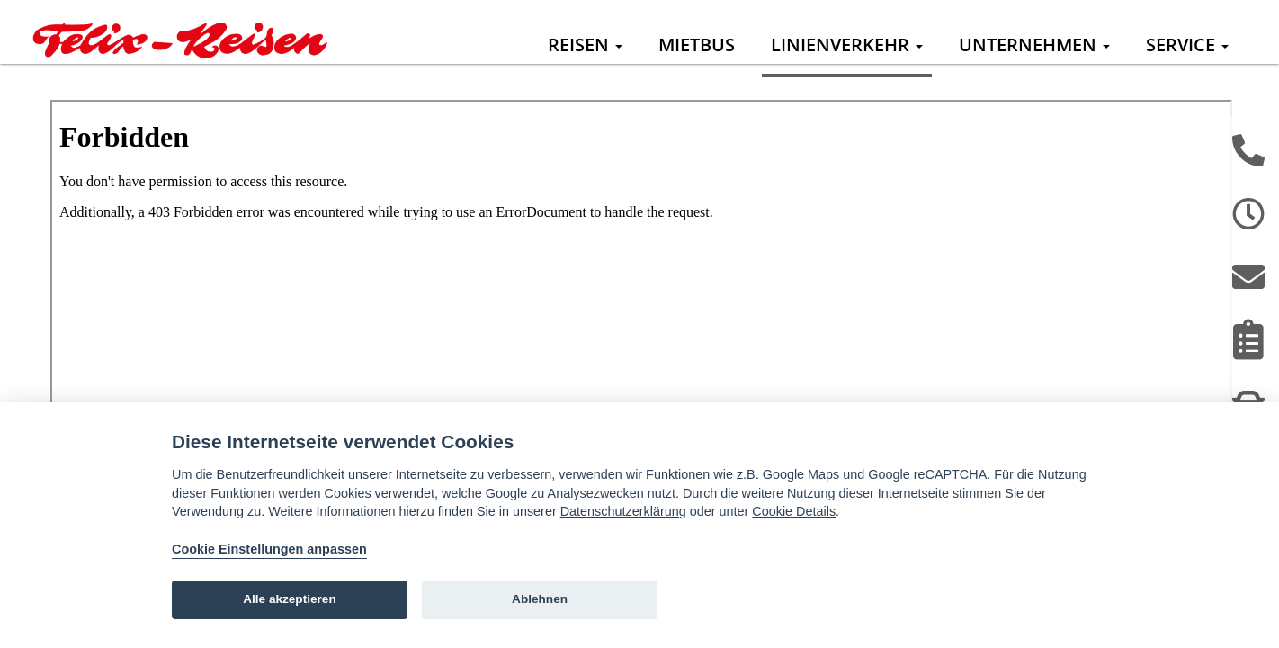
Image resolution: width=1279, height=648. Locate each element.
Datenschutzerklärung (623, 511)
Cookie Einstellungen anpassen (269, 549)
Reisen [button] (585, 44)
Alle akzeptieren (289, 599)
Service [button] (1187, 44)
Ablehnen (540, 599)
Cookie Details (794, 511)
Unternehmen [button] (1034, 44)
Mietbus (696, 44)
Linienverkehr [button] (847, 44)
